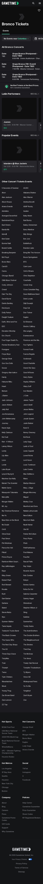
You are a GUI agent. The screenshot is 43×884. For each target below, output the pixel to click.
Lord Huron (27, 460)
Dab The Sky (7, 294)
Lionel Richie (28, 455)
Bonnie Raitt (6, 243)
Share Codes (27, 814)
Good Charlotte (29, 363)
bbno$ (4, 234)
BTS (24, 262)
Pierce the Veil (7, 548)
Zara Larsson (7, 700)
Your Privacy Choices (19, 859)
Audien (26, 211)
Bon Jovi (26, 239)
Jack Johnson (7, 400)
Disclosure (6, 308)
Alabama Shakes (29, 193)
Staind (4, 608)
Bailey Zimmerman (30, 225)
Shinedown (27, 603)
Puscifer (26, 557)
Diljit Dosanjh (28, 303)
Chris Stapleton (29, 276)
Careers (5, 810)
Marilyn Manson (29, 483)
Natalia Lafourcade (30, 511)
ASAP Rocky (28, 206)
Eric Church (6, 336)
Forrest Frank (28, 349)
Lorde (4, 465)
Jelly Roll (5, 409)
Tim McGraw (28, 654)
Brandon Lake (28, 248)
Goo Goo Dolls (7, 363)
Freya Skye (6, 354)
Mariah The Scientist (9, 483)
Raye (4, 571)
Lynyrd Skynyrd (8, 474)
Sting (25, 612)
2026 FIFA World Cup (10, 737)
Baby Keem (27, 216)
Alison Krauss (7, 202)
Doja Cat (26, 308)
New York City (7, 783)
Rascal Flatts (28, 562)
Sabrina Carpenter (30, 594)
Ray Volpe (27, 566)
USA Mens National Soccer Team (9, 732)
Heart (4, 386)
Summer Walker (8, 622)
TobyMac (5, 658)
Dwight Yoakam (7, 317)
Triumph (5, 668)
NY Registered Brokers (31, 818)
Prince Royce (7, 557)
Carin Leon (27, 266)
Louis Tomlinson (29, 465)
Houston (5, 780)
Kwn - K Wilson (7, 442)
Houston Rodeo (8, 757)
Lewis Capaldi (28, 451)
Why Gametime (8, 831)
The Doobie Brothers (31, 635)
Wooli (4, 686)
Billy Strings (27, 234)
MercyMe (5, 497)
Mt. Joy (4, 506)
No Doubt (5, 525)
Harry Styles (28, 377)
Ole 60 (26, 529)
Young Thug (6, 691)
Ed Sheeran (27, 322)
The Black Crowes (9, 635)
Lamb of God (28, 446)
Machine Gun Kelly (9, 479)
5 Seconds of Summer (10, 188)
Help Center (27, 803)
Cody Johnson (7, 285)
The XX (5, 649)
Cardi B (4, 266)
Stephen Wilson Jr (30, 608)
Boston (4, 791)
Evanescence (28, 336)
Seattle (5, 776)
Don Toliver (27, 312)
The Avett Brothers (30, 631)
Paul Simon (6, 538)
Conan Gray (27, 285)
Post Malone (28, 552)
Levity (4, 451)
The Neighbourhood (31, 640)
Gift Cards (6, 824)
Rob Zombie (28, 575)
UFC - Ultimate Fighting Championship (11, 752)
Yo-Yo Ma (27, 686)
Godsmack (27, 359)
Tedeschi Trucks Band (10, 631)
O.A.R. (4, 529)
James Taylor (28, 400)
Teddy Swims (28, 626)
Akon (4, 193)
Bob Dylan (6, 239)
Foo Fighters (28, 345)
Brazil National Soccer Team (11, 742)
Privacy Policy (21, 864)
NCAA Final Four (8, 727)
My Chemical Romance (10, 511)
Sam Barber (6, 598)
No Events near (16, 39)
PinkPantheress (29, 548)
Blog (3, 807)
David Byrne (6, 299)
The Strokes (28, 645)
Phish (25, 543)
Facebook (26, 780)
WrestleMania (7, 747)
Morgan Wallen (7, 502)
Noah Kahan (28, 525)
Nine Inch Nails (28, 520)
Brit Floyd (5, 257)
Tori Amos (27, 658)
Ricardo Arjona (29, 571)
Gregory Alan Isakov (9, 372)
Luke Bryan (6, 469)
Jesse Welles (28, 409)
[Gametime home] (11, 3)
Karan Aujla (6, 428)
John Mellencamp (8, 419)
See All (35, 94)
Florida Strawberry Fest (10, 345)
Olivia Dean (6, 534)
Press (4, 814)
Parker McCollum (29, 534)
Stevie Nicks (6, 612)
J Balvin (5, 396)
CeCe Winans (28, 271)
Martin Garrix (6, 488)
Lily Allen (5, 455)
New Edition (27, 515)
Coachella (27, 280)
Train (4, 663)
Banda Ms (5, 229)
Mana (25, 479)
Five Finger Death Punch (11, 340)
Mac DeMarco (28, 474)
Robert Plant (6, 580)
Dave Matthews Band (31, 294)
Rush (4, 594)
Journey (5, 423)
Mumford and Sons (30, 506)
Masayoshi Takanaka (10, 492)
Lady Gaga (27, 442)
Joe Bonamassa (8, 414)
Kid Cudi (5, 437)
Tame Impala (6, 626)
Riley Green (6, 575)
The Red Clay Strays (9, 645)
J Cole (25, 396)
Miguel (25, 497)
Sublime (26, 617)
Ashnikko (5, 211)
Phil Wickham (7, 543)
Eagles (25, 317)
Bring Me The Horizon (31, 253)
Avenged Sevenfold (9, 216)
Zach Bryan (27, 695)
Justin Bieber (28, 423)
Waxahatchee (7, 681)
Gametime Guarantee (31, 807)
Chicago (5, 787)
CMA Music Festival (9, 280)
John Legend (28, 414)
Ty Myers (27, 672)
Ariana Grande (7, 206)
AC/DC (25, 188)
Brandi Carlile (7, 248)
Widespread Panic (30, 681)
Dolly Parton (6, 312)
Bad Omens (6, 225)
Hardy (4, 377)
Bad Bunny (27, 220)
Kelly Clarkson (7, 432)
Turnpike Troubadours (31, 668)
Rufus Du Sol (28, 589)
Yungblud (27, 691)
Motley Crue (28, 502)
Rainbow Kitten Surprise (11, 562)
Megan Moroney (29, 492)
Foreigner (5, 349)
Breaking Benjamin (9, 253)
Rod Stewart (6, 585)
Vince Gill (26, 677)
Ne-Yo (4, 515)
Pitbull (4, 552)
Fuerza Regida (29, 354)
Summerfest (27, 622)
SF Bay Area (6, 772)
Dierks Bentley (7, 303)
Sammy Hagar (28, 598)
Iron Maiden (27, 391)
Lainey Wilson (7, 446)
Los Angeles (7, 769)
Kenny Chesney (29, 432)
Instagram (26, 772)
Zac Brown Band (8, 695)
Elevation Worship (8, 331)
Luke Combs (28, 469)
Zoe (24, 700)
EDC (3, 326)
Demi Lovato (28, 299)
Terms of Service (21, 868)
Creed (4, 289)
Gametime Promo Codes (8, 819)
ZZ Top (4, 705)
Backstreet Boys (8, 220)
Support (5, 828)
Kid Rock (26, 437)
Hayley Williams (29, 382)
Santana (5, 603)
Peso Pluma (27, 538)
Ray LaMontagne (8, 566)
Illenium (4, 391)
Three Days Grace (9, 654)
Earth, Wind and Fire (9, 322)
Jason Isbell (27, 405)
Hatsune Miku (7, 382)
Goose (4, 368)
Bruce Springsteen (30, 257)
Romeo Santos (28, 585)
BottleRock (27, 243)
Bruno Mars (6, 262)
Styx (3, 617)
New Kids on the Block (10, 520)
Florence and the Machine (33, 340)
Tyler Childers (7, 677)
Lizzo (4, 460)
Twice (4, 672)
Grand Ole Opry (29, 368)
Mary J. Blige (28, 488)
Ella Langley (27, 331)
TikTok (25, 769)
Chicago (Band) (8, 276)
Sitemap (21, 872)
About (4, 803)
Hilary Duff (27, 386)
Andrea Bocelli (28, 202)
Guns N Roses (28, 372)
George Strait (7, 359)
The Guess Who (8, 640)
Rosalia (4, 589)
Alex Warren (28, 197)
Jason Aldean (7, 405)
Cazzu (4, 271)
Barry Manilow (28, 229)
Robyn (25, 580)
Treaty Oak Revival (30, 663)
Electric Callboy (29, 326)
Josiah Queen (28, 419)
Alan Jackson (7, 197)
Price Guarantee (29, 810)
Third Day (27, 649)
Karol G (26, 428)
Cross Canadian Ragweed (33, 289)
